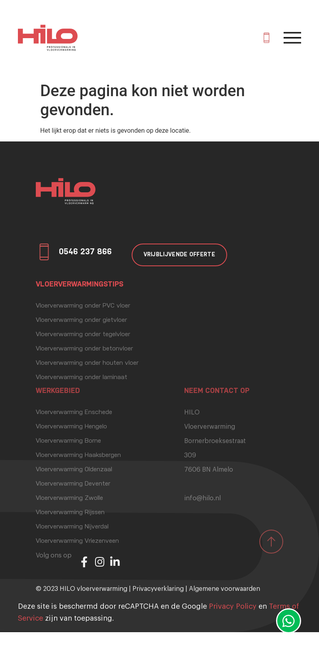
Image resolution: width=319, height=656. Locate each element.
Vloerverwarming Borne (68, 441)
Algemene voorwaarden (224, 589)
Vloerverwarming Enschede (74, 412)
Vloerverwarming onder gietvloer (81, 320)
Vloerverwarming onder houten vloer (87, 363)
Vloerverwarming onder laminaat (81, 377)
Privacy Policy (233, 606)
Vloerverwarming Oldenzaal (74, 469)
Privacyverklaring (158, 589)
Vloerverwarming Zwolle (69, 498)
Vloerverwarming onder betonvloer (84, 349)
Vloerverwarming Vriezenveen (77, 541)
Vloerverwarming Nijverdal (72, 527)
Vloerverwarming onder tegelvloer (83, 334)
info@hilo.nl (202, 498)
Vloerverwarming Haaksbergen (78, 455)
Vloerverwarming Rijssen (70, 512)
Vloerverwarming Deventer (73, 484)
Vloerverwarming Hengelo (71, 427)
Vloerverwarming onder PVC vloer (83, 306)
